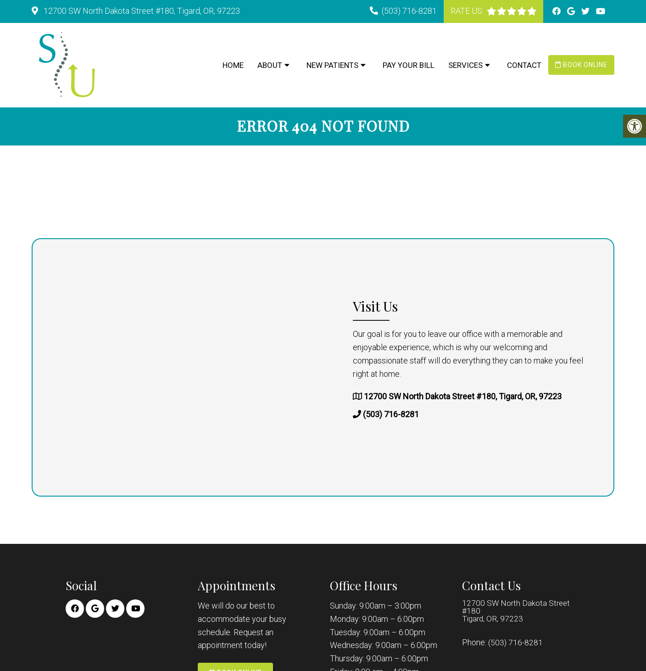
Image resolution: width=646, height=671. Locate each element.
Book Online (581, 64)
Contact (524, 65)
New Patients (332, 65)
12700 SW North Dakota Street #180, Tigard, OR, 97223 (141, 11)
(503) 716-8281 (409, 11)
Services (465, 65)
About (269, 65)
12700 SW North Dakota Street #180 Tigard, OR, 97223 (517, 612)
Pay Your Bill (408, 65)
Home (233, 65)
